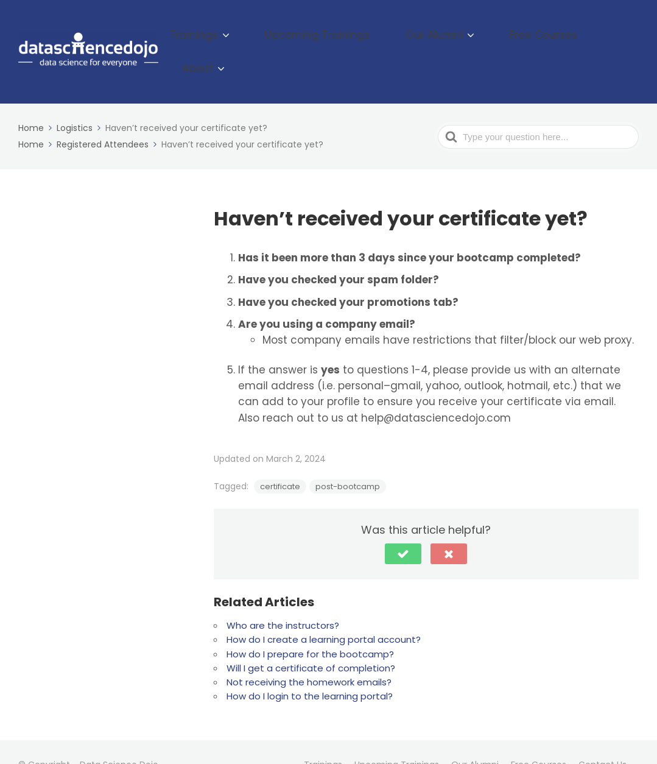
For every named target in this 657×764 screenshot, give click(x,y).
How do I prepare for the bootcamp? (310, 627)
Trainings (257, 38)
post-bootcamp (347, 461)
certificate (280, 461)
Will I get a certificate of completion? (311, 642)
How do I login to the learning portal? (310, 670)
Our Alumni (450, 38)
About (608, 38)
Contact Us (602, 738)
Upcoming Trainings (357, 38)
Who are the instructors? (283, 599)
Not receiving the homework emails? (309, 656)
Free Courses (539, 38)
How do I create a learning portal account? (324, 613)
